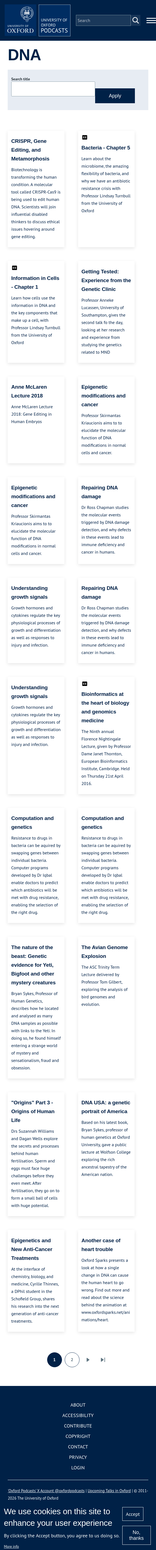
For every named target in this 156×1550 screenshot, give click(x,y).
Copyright (78, 1436)
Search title (20, 79)
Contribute (78, 1426)
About (78, 1405)
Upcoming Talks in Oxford (109, 1490)
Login (78, 1467)
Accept (133, 1514)
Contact (78, 1446)
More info (11, 1546)
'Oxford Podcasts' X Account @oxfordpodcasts (46, 1490)
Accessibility (77, 1415)
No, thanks (136, 1535)
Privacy (78, 1457)
